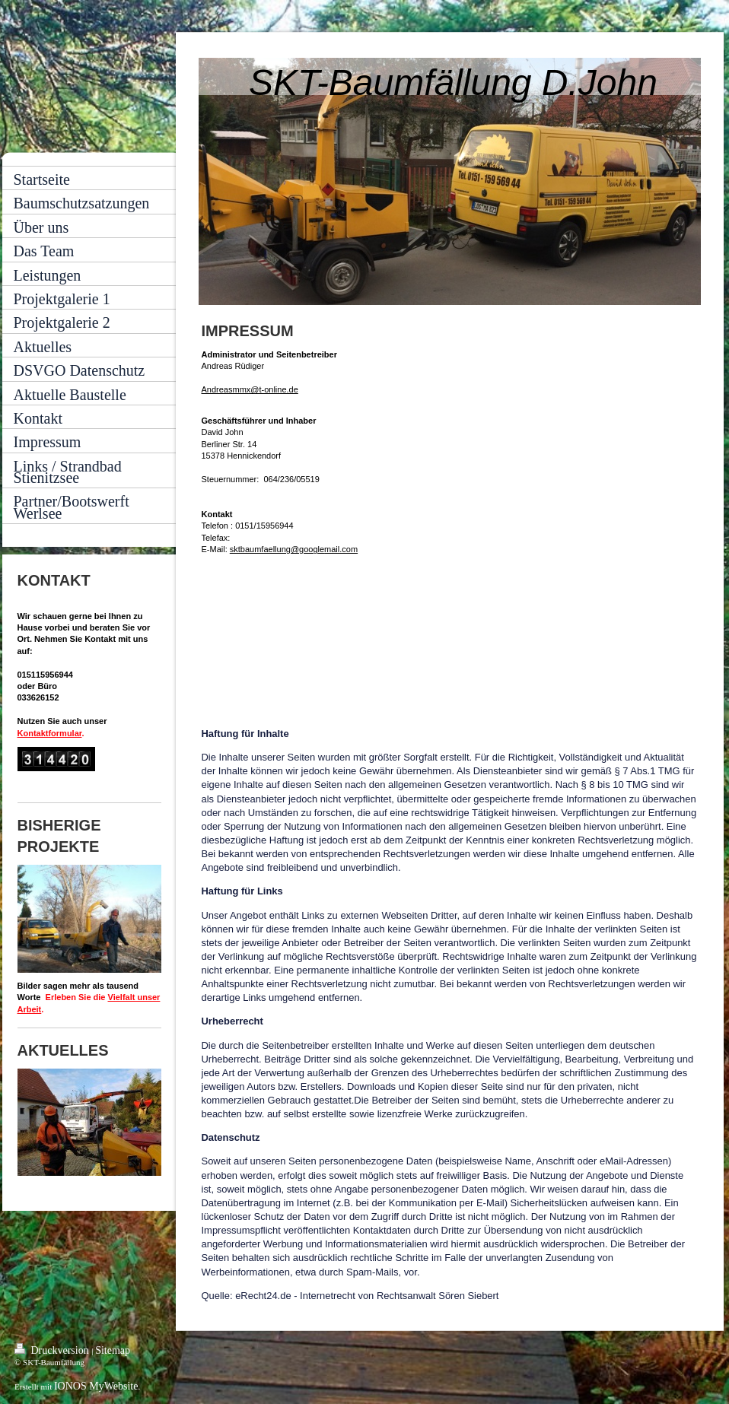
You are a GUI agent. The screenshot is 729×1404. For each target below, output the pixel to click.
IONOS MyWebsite (96, 1386)
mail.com (341, 549)
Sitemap (112, 1350)
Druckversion (52, 1349)
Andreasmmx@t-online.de (250, 389)
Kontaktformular (50, 733)
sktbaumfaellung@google (277, 549)
